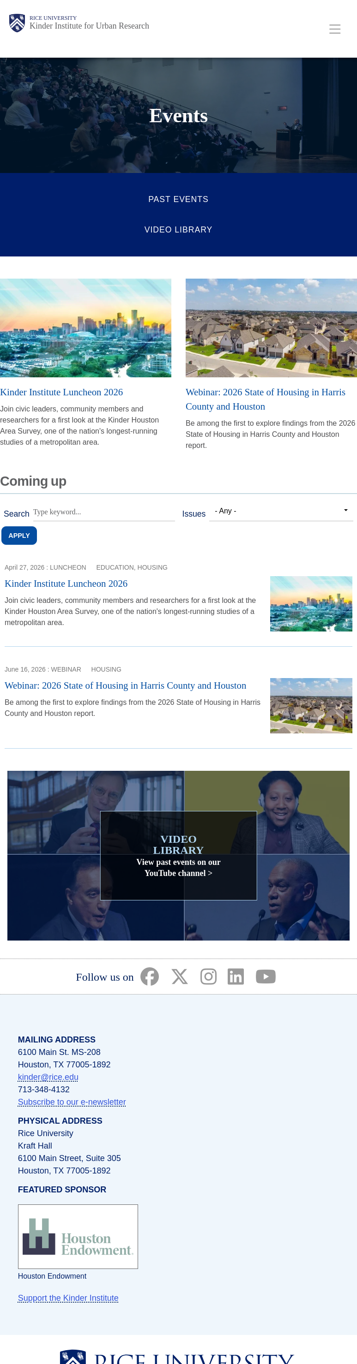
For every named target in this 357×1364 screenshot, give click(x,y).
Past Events (178, 199)
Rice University (53, 18)
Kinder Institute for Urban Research (89, 25)
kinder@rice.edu (48, 1077)
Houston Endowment (52, 1276)
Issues (194, 513)
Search (17, 513)
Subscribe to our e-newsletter (72, 1102)
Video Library (179, 229)
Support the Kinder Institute (68, 1298)
